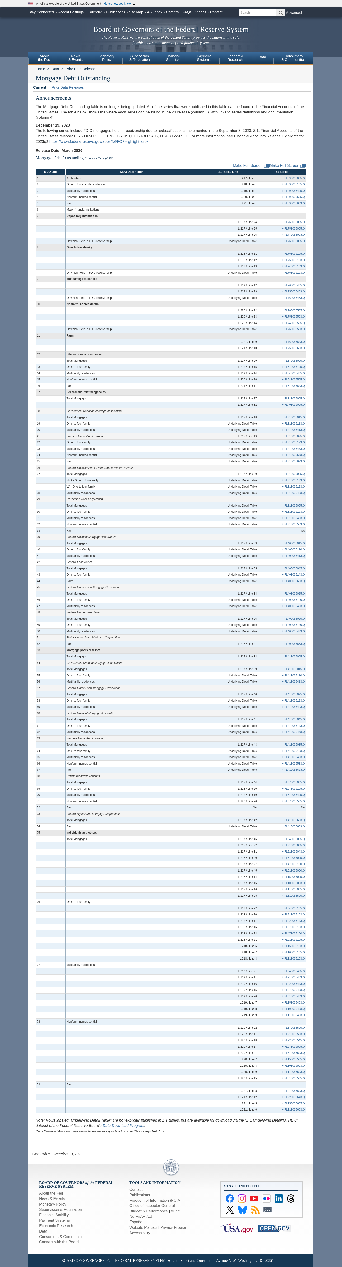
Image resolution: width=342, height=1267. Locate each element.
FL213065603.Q (294, 1091)
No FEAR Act (140, 1217)
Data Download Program (123, 1126)
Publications (115, 12)
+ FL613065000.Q (293, 870)
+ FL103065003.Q (293, 883)
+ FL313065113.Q (293, 423)
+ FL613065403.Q (293, 996)
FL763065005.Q (294, 222)
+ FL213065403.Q (293, 977)
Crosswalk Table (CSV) (99, 158)
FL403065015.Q (294, 543)
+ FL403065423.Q (293, 606)
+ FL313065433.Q (293, 493)
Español (136, 1222)
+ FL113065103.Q (293, 958)
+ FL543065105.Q (293, 367)
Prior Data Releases (81, 69)
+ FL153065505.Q (293, 1059)
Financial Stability (54, 1215)
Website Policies (143, 1227)
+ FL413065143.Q (293, 725)
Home (40, 69)
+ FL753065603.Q (293, 348)
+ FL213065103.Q (293, 914)
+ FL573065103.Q (293, 927)
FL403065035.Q (294, 618)
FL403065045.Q (294, 568)
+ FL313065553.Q (293, 524)
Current (39, 87)
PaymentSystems (204, 57)
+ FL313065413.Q (293, 430)
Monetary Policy (52, 1204)
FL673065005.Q (294, 782)
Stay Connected (41, 12)
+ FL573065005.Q (293, 857)
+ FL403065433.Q (293, 631)
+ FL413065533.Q (293, 763)
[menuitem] (44, 58)
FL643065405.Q (294, 971)
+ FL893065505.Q (293, 197)
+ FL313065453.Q (293, 518)
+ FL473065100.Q (293, 864)
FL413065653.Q (294, 820)
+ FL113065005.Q (293, 889)
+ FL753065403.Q (293, 291)
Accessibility (139, 1233)
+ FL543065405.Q (293, 373)
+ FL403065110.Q (293, 549)
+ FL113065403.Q (293, 1015)
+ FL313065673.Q (293, 461)
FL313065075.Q (294, 436)
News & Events (52, 1199)
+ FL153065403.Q (293, 1002)
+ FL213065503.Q (293, 1034)
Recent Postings (71, 12)
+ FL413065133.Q (293, 751)
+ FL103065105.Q (293, 952)
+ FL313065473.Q (293, 448)
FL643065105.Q (294, 908)
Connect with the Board (59, 1242)
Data (262, 57)
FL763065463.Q (294, 298)
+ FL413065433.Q (293, 757)
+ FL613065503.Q (293, 1053)
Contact (216, 12)
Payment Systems (54, 1220)
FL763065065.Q (294, 241)
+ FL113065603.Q (293, 1109)
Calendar (95, 12)
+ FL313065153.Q (293, 511)
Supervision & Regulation (60, 1209)
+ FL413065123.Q (293, 700)
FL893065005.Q (294, 178)
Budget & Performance (148, 1211)
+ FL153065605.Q (293, 1103)
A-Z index (154, 12)
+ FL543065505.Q (293, 379)
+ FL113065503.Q (293, 1072)
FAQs (187, 12)
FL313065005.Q (294, 398)
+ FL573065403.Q (293, 990)
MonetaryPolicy (107, 57)
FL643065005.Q (294, 839)
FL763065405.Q (294, 285)
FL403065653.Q (294, 644)
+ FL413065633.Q (293, 769)
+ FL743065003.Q (293, 234)
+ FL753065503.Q (293, 316)
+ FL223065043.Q (293, 851)
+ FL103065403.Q (293, 1009)
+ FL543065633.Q (293, 386)
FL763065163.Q (294, 272)
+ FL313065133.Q (293, 480)
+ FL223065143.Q (293, 921)
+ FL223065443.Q (293, 983)
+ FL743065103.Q (293, 266)
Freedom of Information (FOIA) (155, 1200)
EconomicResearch (235, 57)
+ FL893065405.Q (293, 190)
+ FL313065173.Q (293, 442)
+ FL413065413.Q (293, 681)
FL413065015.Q (294, 669)
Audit (175, 1211)
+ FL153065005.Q (293, 876)
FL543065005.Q (294, 360)
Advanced (294, 12)
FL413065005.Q (294, 656)
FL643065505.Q (294, 1027)
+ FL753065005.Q (293, 228)
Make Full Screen (288, 166)
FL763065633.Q (294, 341)
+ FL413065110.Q (293, 675)
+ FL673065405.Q (293, 795)
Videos (200, 12)
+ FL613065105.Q (293, 939)
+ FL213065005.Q (293, 845)
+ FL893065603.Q (293, 203)
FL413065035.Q (294, 744)
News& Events (75, 57)
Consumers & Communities (293, 57)
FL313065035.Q (294, 474)
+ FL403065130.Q (293, 625)
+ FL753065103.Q (293, 260)
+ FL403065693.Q (293, 581)
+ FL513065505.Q (293, 895)
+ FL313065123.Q (293, 486)
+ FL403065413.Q (293, 556)
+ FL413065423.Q (293, 707)
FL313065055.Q (294, 505)
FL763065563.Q (294, 329)
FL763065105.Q (294, 253)
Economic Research (56, 1226)
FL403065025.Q (294, 593)
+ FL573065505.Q (293, 1046)
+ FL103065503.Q (293, 1065)
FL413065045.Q (294, 719)
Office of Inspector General (152, 1206)
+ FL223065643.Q (293, 1097)
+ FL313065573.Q (293, 455)
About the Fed (51, 1193)
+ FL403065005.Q (293, 404)
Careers (172, 12)
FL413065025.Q (294, 694)
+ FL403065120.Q (293, 599)
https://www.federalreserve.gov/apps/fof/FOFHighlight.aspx (98, 142)
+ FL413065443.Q (293, 732)
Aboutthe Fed (44, 57)
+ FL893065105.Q (293, 184)
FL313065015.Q (294, 417)
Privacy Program (174, 1227)
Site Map (136, 12)
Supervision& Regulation (139, 57)
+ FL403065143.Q (293, 574)
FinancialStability (172, 57)
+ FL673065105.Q (293, 788)
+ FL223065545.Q (293, 1040)
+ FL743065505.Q (293, 323)
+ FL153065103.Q (293, 946)
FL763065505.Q (294, 310)
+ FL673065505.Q (293, 801)
